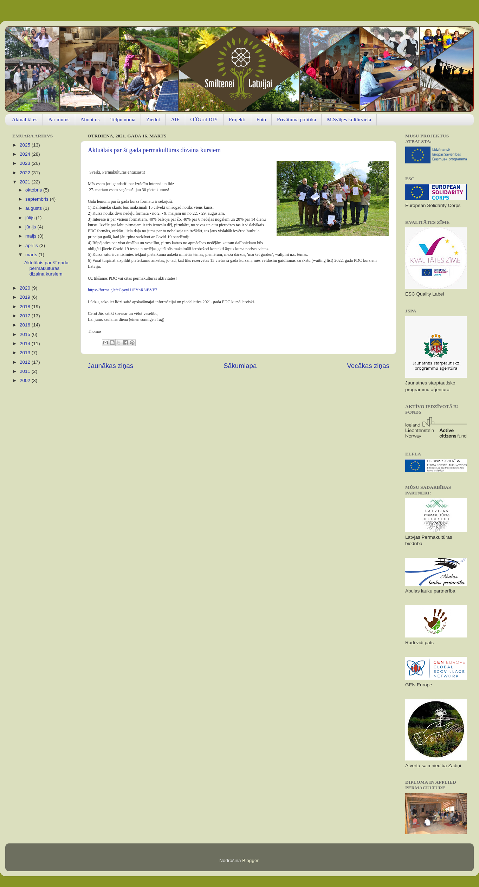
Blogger (250, 860)
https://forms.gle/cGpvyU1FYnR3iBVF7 (122, 289)
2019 (26, 297)
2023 (26, 163)
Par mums (58, 119)
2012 (26, 362)
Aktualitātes (24, 119)
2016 (26, 325)
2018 (26, 306)
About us (90, 119)
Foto (261, 119)
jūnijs (31, 226)
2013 (26, 352)
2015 (26, 334)
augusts (34, 208)
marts (32, 254)
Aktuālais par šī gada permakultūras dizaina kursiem (154, 150)
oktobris (34, 190)
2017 (26, 315)
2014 (26, 343)
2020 (26, 288)
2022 (26, 172)
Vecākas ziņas (368, 365)
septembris (37, 199)
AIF (175, 119)
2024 (26, 154)
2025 (26, 145)
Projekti (237, 119)
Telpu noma (122, 119)
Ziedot (153, 119)
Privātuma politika (296, 119)
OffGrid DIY (204, 119)
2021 (26, 181)
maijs (31, 236)
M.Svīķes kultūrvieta (349, 119)
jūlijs (30, 217)
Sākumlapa (240, 365)
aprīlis (32, 245)
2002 (26, 380)
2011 (26, 371)
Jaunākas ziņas (110, 365)
